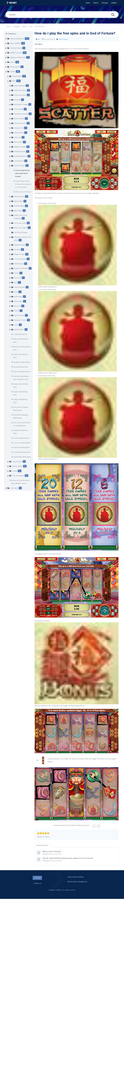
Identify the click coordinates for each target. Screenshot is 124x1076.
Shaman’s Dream (20, 123)
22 (26, 475)
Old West (17, 100)
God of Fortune (39, 26)
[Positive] (94, 825)
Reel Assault (18, 201)
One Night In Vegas (21, 104)
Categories (16, 26)
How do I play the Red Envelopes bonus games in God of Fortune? (23, 184)
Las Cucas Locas (20, 223)
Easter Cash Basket (21, 268)
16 (28, 57)
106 (18, 81)
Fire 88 (16, 311)
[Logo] (11, 2)
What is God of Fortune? (23, 192)
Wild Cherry (18, 296)
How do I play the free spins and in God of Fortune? (22, 173)
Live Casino (14, 488)
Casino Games (17, 466)
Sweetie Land (19, 264)
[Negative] (98, 825)
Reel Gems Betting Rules (21, 447)
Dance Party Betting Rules (21, 371)
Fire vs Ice (17, 278)
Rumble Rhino (19, 329)
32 (24, 76)
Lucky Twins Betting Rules (22, 443)
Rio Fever (17, 306)
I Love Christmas (20, 259)
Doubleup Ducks (20, 151)
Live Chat (37, 878)
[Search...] (62, 14)
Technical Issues (16, 48)
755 (27, 38)
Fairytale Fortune (20, 320)
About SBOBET (15, 43)
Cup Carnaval (19, 161)
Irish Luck (17, 137)
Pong (16, 292)
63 (17, 62)
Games (24, 26)
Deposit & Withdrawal (18, 57)
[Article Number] (36, 39)
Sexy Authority (19, 196)
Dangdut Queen (19, 245)
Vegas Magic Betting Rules (22, 457)
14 (19, 471)
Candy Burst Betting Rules (21, 362)
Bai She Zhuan (19, 315)
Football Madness (20, 156)
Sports (12, 62)
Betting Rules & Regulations (77, 882)
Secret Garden (19, 118)
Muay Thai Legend (20, 228)
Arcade (14, 471)
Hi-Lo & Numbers (18, 476)
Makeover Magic (20, 147)
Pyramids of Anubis (21, 114)
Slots (31, 26)
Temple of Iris (19, 128)
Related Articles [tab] (42, 845)
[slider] (43, 833)
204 (18, 71)
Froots (16, 273)
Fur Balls (17, 249)
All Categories (10, 34)
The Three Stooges (20, 232)
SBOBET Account (16, 53)
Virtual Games (17, 461)
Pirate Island (18, 109)
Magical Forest (19, 254)
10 (23, 43)
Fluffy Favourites (20, 95)
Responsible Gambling (75, 877)
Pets (15, 282)
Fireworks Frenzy (20, 90)
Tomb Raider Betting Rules (22, 452)
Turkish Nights (19, 206)
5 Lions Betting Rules (20, 334)
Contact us (37, 883)
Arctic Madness (19, 86)
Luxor (16, 325)
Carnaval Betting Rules (20, 367)
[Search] (113, 14)
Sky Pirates (18, 211)
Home (8, 26)
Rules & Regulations (17, 39)
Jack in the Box (19, 287)
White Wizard (19, 133)
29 (24, 52)
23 (25, 466)
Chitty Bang (18, 301)
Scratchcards (17, 76)
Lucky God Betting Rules (21, 438)
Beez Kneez (18, 142)
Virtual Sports (15, 67)
